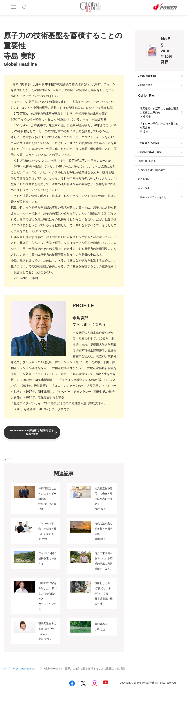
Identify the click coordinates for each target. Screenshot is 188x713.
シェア (8, 460)
